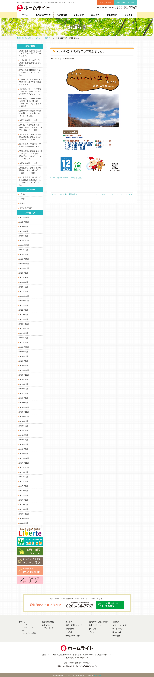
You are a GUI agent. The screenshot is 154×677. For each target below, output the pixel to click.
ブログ (22, 199)
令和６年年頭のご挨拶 (28, 163)
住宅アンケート (105, 2)
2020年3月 (23, 356)
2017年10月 (24, 468)
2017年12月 (24, 458)
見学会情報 (61, 15)
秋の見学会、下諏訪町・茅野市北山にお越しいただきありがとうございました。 (30, 137)
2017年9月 (23, 472)
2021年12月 (24, 324)
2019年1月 (23, 403)
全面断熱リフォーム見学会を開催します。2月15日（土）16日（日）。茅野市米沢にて (30, 102)
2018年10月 (24, 417)
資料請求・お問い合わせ (98, 622)
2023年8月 (23, 278)
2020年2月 (23, 361)
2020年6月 (23, 352)
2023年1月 (23, 291)
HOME (25, 15)
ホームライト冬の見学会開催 (64, 194)
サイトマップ (117, 629)
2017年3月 (23, 500)
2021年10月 (24, 329)
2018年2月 (23, 449)
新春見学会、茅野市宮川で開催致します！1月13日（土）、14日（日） (30, 170)
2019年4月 (23, 393)
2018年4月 (23, 440)
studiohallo (97, 675)
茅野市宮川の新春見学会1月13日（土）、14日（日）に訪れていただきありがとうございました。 (30, 155)
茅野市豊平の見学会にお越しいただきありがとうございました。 (30, 53)
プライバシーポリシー (120, 625)
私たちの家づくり (43, 15)
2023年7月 (23, 282)
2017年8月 (23, 477)
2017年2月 (23, 505)
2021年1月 (23, 342)
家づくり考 (116, 632)
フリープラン (49, 628)
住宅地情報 (70, 629)
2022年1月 (23, 319)
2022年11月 (24, 296)
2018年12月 (24, 407)
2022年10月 (24, 301)
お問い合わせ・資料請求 (125, 2)
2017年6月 (23, 486)
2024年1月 (23, 254)
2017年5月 (23, 491)
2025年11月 (24, 222)
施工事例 (95, 15)
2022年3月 (23, 315)
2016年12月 (24, 514)
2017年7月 (23, 481)
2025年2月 (23, 231)
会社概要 (128, 15)
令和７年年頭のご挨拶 (28, 120)
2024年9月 (23, 250)
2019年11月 (24, 370)
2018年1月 (23, 454)
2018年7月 (23, 426)
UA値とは (116, 636)
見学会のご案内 (25, 208)
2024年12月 (24, 241)
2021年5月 (23, 333)
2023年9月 (23, 273)
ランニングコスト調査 (28, 633)
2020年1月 (23, 366)
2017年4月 (23, 495)
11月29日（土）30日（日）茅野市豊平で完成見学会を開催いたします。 (30, 62)
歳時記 (22, 203)
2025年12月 (24, 217)
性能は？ (24, 630)
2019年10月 (24, 375)
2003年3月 (23, 523)
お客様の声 (112, 15)
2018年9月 (23, 421)
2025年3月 (23, 227)
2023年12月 (24, 259)
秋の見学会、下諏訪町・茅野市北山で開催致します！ (30, 145)
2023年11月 (24, 264)
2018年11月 (24, 412)
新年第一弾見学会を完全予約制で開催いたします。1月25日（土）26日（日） (30, 127)
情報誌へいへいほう (73, 636)
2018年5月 (23, 435)
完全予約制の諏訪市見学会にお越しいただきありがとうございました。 (30, 113)
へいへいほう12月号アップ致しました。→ (67, 178)
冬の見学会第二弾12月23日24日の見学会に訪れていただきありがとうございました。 (30, 181)
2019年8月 (23, 384)
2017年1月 (23, 509)
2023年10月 (24, 268)
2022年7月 (23, 310)
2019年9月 (23, 379)
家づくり (22, 622)
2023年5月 (23, 287)
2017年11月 (24, 463)
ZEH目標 (69, 632)
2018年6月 (23, 431)
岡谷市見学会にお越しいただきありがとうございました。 (30, 72)
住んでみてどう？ (27, 627)
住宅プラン (78, 15)
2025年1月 (23, 236)
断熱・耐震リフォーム (74, 625)
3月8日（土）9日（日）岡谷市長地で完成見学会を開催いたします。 (30, 82)
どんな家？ (25, 624)
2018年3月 (23, 444)
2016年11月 (24, 519)
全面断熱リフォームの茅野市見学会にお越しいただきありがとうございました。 (30, 91)
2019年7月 (23, 389)
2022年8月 (23, 305)
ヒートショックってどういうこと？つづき (114, 194)
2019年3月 (23, 398)
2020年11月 (24, 347)
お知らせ (56, 58)
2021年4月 (23, 338)
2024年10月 (24, 245)
